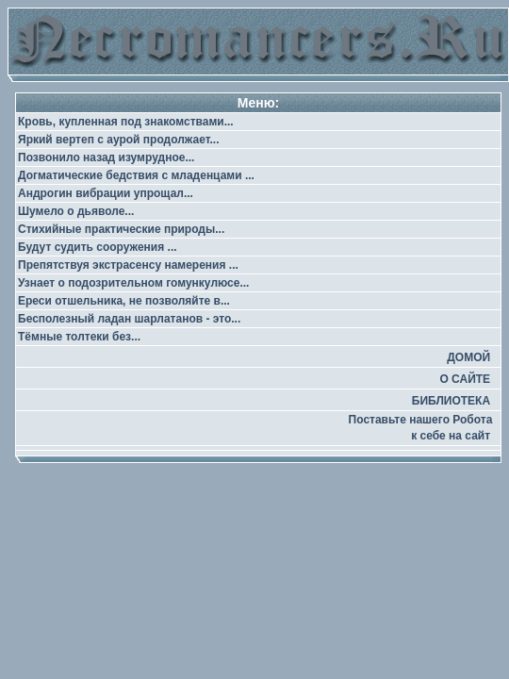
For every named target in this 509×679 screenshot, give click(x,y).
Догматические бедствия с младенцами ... (136, 175)
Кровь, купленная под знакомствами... (126, 121)
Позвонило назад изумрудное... (106, 157)
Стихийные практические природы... (121, 229)
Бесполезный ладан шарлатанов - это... (129, 318)
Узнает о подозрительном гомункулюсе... (133, 283)
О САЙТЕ (464, 379)
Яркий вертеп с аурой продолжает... (119, 139)
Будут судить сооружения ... (97, 247)
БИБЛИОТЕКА (451, 400)
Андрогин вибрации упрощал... (105, 193)
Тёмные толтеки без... (79, 336)
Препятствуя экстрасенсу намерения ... (128, 265)
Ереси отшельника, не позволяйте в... (124, 300)
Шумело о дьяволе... (76, 211)
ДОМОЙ (468, 357)
